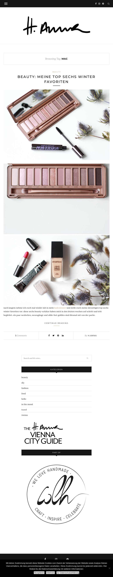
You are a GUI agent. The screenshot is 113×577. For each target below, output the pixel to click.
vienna (24, 415)
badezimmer (60, 307)
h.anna (92, 335)
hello (23, 399)
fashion (24, 388)
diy (22, 382)
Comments (21, 335)
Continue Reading (56, 324)
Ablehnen (50, 573)
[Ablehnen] (109, 568)
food (23, 393)
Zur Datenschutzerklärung (68, 573)
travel (24, 409)
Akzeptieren (39, 573)
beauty (56, 72)
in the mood (27, 404)
